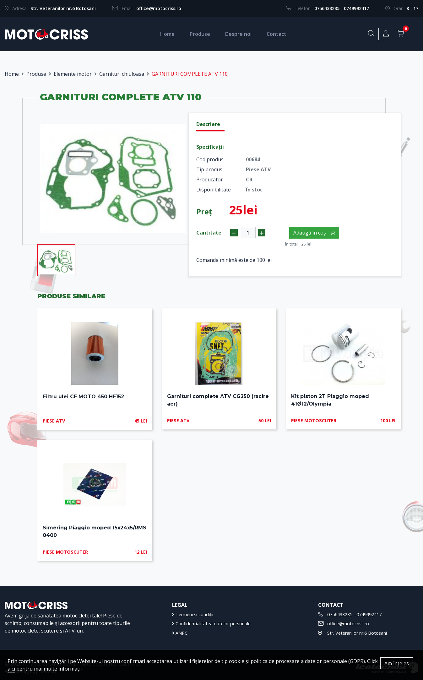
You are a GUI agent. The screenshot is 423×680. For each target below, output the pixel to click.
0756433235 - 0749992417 (341, 8)
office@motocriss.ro (158, 8)
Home (167, 33)
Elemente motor (73, 73)
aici (11, 668)
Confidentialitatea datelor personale (211, 624)
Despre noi (238, 33)
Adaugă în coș (314, 232)
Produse (200, 33)
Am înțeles (396, 663)
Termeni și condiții (192, 614)
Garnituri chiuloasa (121, 73)
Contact (276, 33)
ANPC (179, 633)
